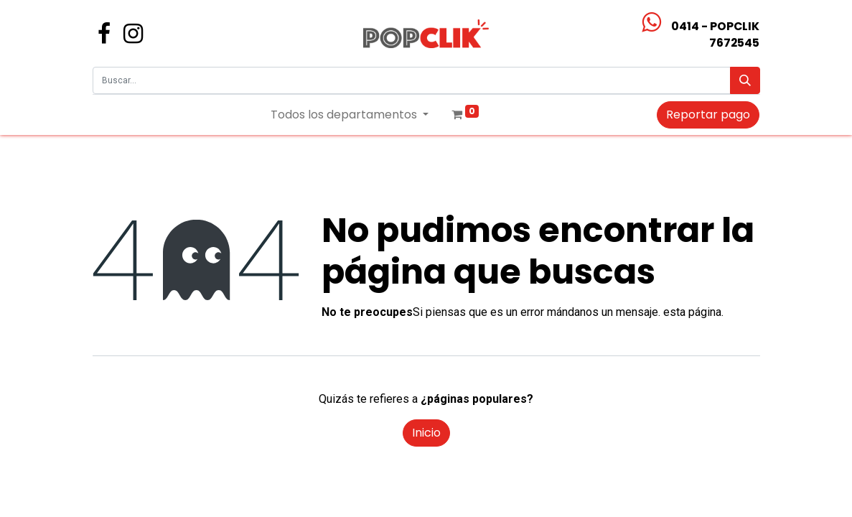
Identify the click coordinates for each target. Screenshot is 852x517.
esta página (692, 312)
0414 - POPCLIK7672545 (715, 34)
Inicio (426, 432)
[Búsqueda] (745, 80)
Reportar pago (708, 114)
